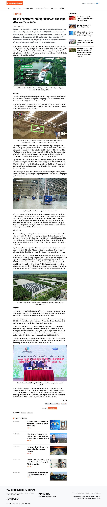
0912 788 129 (14, 500)
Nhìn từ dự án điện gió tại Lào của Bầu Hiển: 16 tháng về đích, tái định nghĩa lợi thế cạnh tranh (38, 436)
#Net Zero (30, 412)
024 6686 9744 (16, 498)
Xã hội (61, 8)
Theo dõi (44, 408)
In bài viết (63, 403)
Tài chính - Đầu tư (42, 8)
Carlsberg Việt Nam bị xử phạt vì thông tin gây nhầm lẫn (85, 42)
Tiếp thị (53, 8)
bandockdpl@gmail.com (49, 496)
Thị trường (17, 8)
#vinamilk (23, 412)
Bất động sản (28, 8)
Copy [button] (57, 403)
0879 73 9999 (46, 495)
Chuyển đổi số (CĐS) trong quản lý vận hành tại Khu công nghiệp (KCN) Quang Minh (38, 462)
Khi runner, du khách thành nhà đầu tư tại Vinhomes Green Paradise (37, 449)
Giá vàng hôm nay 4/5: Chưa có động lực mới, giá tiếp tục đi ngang (85, 18)
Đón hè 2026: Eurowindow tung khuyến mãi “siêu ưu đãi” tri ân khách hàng (37, 423)
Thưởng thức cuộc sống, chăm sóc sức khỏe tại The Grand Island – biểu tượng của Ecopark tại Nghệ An (84, 52)
